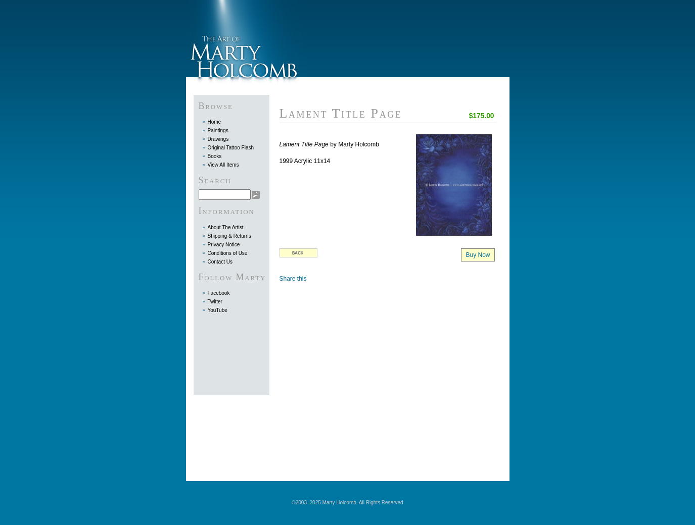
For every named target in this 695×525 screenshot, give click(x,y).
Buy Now (478, 254)
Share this (293, 278)
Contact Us (220, 262)
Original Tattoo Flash (231, 147)
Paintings (218, 130)
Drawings (218, 139)
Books (215, 156)
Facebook (219, 293)
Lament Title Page (341, 113)
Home (214, 122)
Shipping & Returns (229, 236)
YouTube (217, 310)
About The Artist (226, 227)
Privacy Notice (224, 244)
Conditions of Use (228, 253)
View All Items (223, 165)
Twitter (215, 301)
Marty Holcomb (246, 38)
